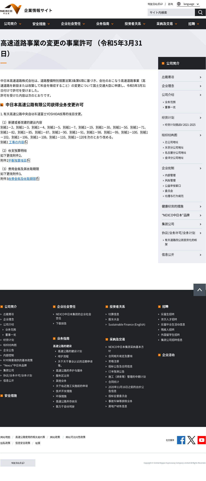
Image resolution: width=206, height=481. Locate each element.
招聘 (191, 23)
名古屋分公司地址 (175, 152)
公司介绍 (168, 94)
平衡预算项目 (19, 160)
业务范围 (170, 102)
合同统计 (113, 382)
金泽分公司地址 (174, 158)
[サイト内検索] (171, 12)
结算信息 (113, 314)
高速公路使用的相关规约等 (30, 437)
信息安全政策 (22, 443)
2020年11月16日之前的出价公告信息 (126, 389)
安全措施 (39, 23)
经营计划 (168, 117)
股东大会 (113, 319)
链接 (37, 443)
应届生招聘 (167, 314)
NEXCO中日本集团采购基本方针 (126, 349)
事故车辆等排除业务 (120, 401)
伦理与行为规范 (174, 196)
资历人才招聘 (169, 319)
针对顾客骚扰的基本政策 (18, 360)
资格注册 (113, 361)
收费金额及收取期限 (23, 178)
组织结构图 (169, 135)
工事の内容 (18, 142)
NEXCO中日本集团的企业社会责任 (73, 316)
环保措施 (61, 396)
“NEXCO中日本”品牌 (176, 215)
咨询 (170, 4)
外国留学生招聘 (170, 334)
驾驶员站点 (155, 4)
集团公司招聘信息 (171, 340)
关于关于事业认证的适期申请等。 (75, 363)
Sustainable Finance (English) (126, 324)
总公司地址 (171, 142)
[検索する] (200, 12)
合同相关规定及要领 (120, 356)
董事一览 (170, 107)
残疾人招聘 (167, 329)
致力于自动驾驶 (65, 406)
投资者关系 (133, 23)
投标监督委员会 (117, 396)
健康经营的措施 (172, 206)
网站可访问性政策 (75, 437)
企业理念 (168, 85)
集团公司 (168, 224)
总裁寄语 (168, 77)
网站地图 (5, 437)
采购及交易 (165, 23)
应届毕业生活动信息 (173, 324)
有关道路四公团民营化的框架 (181, 242)
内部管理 (170, 175)
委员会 (169, 191)
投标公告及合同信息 (120, 366)
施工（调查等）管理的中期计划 (127, 376)
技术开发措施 (64, 391)
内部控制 (8, 355)
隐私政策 (5, 443)
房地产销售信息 (117, 406)
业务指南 (102, 23)
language (189, 4)
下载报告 (61, 323)
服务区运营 (62, 375)
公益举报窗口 (173, 185)
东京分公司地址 (174, 147)
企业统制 (168, 168)
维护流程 (63, 356)
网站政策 (55, 437)
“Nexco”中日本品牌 (15, 365)
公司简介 (10, 23)
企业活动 (168, 355)
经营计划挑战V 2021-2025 (180, 124)
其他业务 (61, 381)
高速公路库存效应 (66, 401)
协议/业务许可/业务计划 (17, 375)
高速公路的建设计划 (70, 351)
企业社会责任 (71, 23)
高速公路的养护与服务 (69, 370)
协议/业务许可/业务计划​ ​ (179, 232)
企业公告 (8, 350)
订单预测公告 (116, 371)
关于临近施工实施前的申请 (72, 386)
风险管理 (170, 180)
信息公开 (168, 254)
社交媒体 (170, 440)
